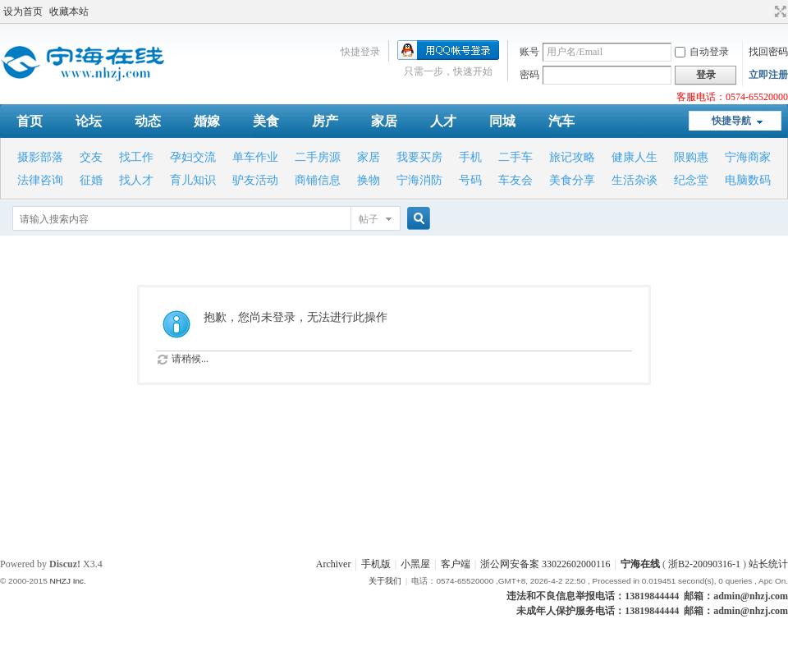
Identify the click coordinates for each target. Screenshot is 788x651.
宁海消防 (419, 180)
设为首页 (23, 11)
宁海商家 (748, 157)
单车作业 (255, 157)
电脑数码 (748, 180)
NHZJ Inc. (67, 580)
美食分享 (572, 180)
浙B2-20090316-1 (704, 564)
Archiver (333, 564)
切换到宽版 (778, 11)
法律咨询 (40, 180)
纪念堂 (691, 180)
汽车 (561, 121)
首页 (29, 121)
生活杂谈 (634, 180)
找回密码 (768, 51)
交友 (91, 157)
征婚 (91, 180)
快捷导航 (731, 120)
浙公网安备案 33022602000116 (545, 564)
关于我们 (385, 580)
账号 (529, 51)
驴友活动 (255, 180)
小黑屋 (415, 564)
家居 (384, 121)
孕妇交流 (193, 157)
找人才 (136, 180)
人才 (443, 121)
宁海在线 (640, 564)
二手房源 (318, 157)
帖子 (368, 219)
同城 (502, 121)
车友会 (515, 180)
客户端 (455, 564)
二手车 (515, 157)
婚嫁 (207, 121)
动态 (148, 121)
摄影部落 (40, 157)
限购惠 (691, 157)
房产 (325, 121)
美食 (266, 121)
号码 (470, 180)
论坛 (89, 121)
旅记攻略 (572, 157)
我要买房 (419, 157)
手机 (470, 157)
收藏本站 (69, 11)
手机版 (376, 564)
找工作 (136, 157)
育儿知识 (193, 180)
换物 (368, 180)
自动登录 (702, 51)
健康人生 (634, 157)
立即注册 (768, 74)
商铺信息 (318, 180)
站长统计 (768, 564)
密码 (529, 74)
